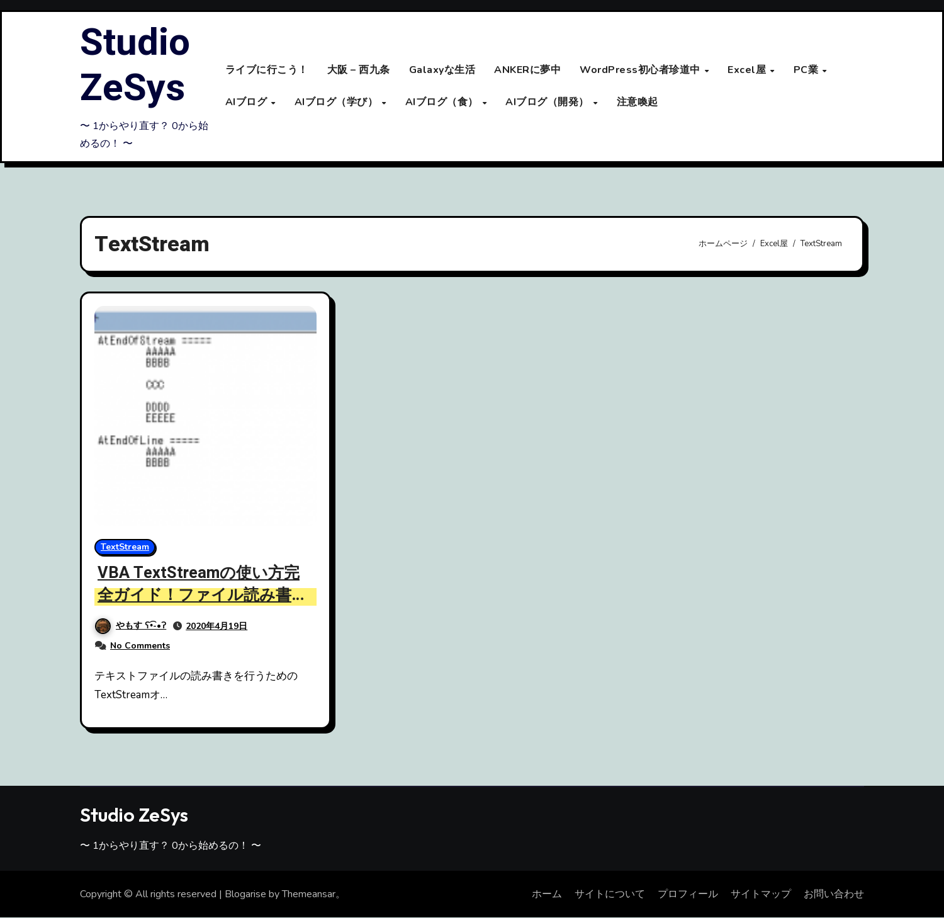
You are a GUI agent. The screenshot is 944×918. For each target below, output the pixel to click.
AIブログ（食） (443, 102)
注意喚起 (637, 102)
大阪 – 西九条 (358, 70)
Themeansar (308, 894)
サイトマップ (761, 894)
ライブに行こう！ (266, 70)
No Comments (140, 646)
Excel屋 (748, 70)
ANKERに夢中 (527, 70)
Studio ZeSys (135, 65)
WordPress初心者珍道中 (641, 70)
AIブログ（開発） (548, 102)
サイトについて (610, 894)
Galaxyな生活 (442, 70)
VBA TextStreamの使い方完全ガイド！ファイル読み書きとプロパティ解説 (205, 594)
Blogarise (245, 894)
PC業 (807, 70)
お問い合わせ (834, 894)
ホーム (547, 894)
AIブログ (247, 102)
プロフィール (688, 894)
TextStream (125, 547)
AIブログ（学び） (338, 102)
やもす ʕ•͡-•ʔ (130, 626)
